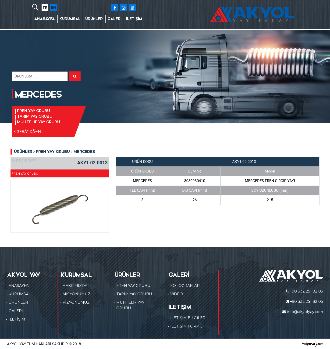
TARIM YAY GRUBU (34, 116)
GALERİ (114, 18)
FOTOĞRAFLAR (185, 285)
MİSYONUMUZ (76, 294)
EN (53, 7)
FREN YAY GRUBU (33, 111)
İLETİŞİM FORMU (186, 326)
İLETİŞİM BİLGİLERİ (188, 318)
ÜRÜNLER (94, 18)
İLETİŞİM (134, 18)
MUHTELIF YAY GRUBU (38, 122)
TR (45, 7)
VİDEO (176, 294)
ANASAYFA (44, 18)
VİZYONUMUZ (76, 302)
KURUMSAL (70, 18)
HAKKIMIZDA (75, 285)
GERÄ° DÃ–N (27, 131)
